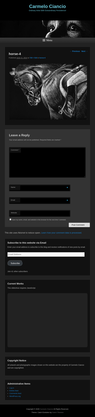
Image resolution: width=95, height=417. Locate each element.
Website (14, 213)
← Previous (75, 51)
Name (13, 187)
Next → (84, 51)
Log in (11, 388)
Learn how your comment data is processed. (61, 233)
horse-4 (42, 58)
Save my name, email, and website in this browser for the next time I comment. (39, 220)
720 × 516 (33, 58)
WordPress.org (15, 396)
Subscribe (15, 263)
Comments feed (15, 393)
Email (13, 200)
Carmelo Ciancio (47, 6)
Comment (15, 150)
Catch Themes (58, 412)
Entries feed (13, 391)
